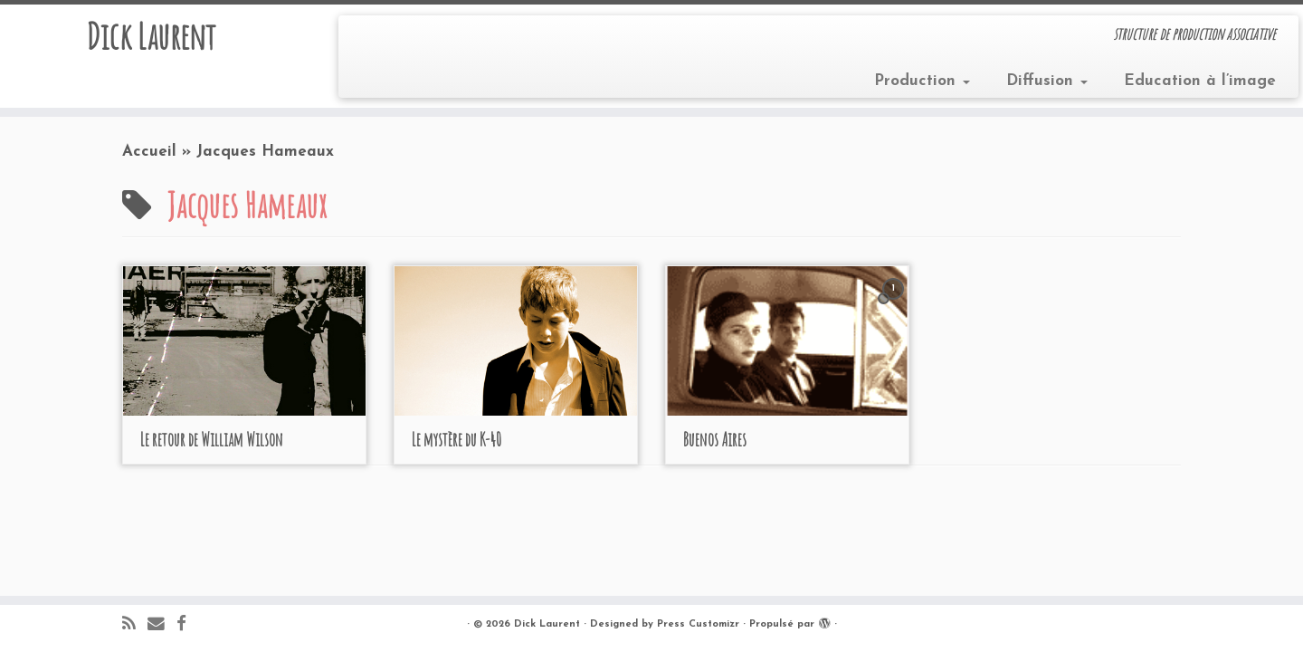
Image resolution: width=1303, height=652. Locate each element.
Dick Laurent (150, 36)
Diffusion (1047, 81)
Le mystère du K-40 (456, 439)
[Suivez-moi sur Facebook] (187, 625)
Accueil (149, 151)
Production (922, 81)
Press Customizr (698, 624)
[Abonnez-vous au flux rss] (134, 625)
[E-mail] (161, 625)
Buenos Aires (715, 439)
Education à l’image (1200, 81)
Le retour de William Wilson (211, 439)
